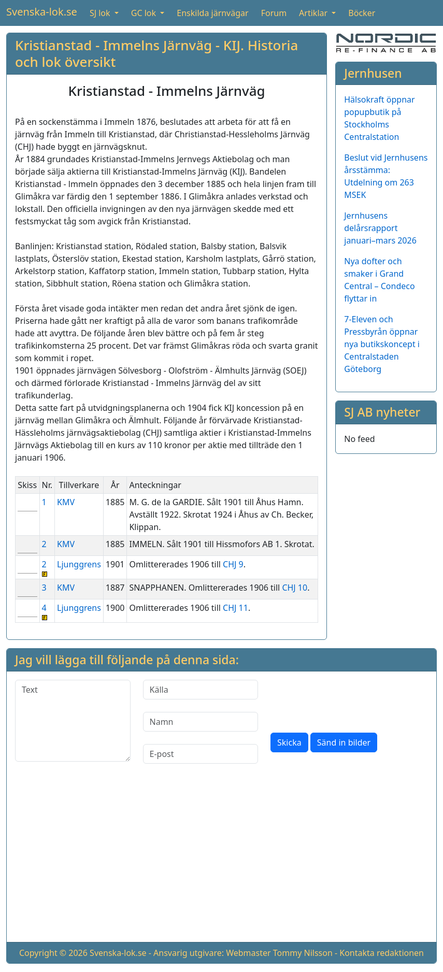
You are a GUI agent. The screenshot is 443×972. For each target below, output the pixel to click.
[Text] (73, 721)
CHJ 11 (235, 607)
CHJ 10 (294, 587)
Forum (274, 13)
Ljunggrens (79, 564)
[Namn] (201, 722)
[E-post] (201, 754)
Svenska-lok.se (41, 12)
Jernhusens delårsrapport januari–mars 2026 (380, 228)
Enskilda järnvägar (212, 13)
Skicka (289, 742)
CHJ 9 (233, 564)
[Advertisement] (221, 861)
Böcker (361, 13)
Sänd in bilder (343, 742)
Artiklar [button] (314, 13)
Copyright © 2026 (53, 953)
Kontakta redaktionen (381, 953)
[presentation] (349, 700)
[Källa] (201, 689)
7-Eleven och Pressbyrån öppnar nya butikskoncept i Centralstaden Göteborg (382, 344)
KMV (66, 502)
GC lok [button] (144, 13)
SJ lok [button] (101, 13)
